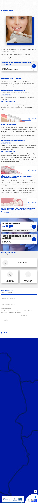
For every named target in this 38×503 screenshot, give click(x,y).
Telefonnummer (6, 309)
